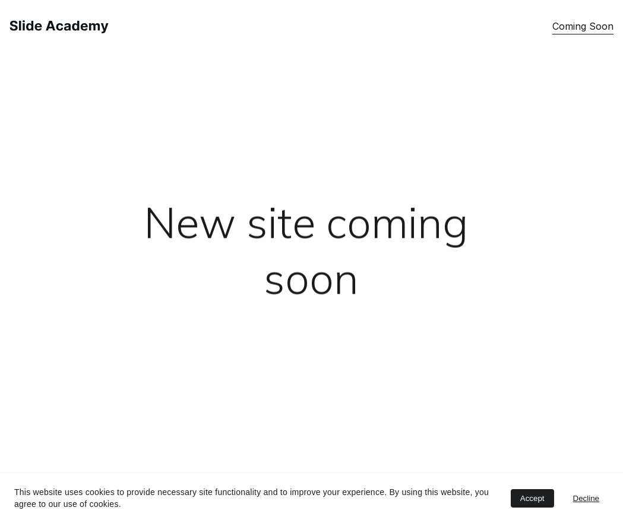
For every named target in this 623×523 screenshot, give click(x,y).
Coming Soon (582, 26)
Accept (532, 498)
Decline (586, 498)
